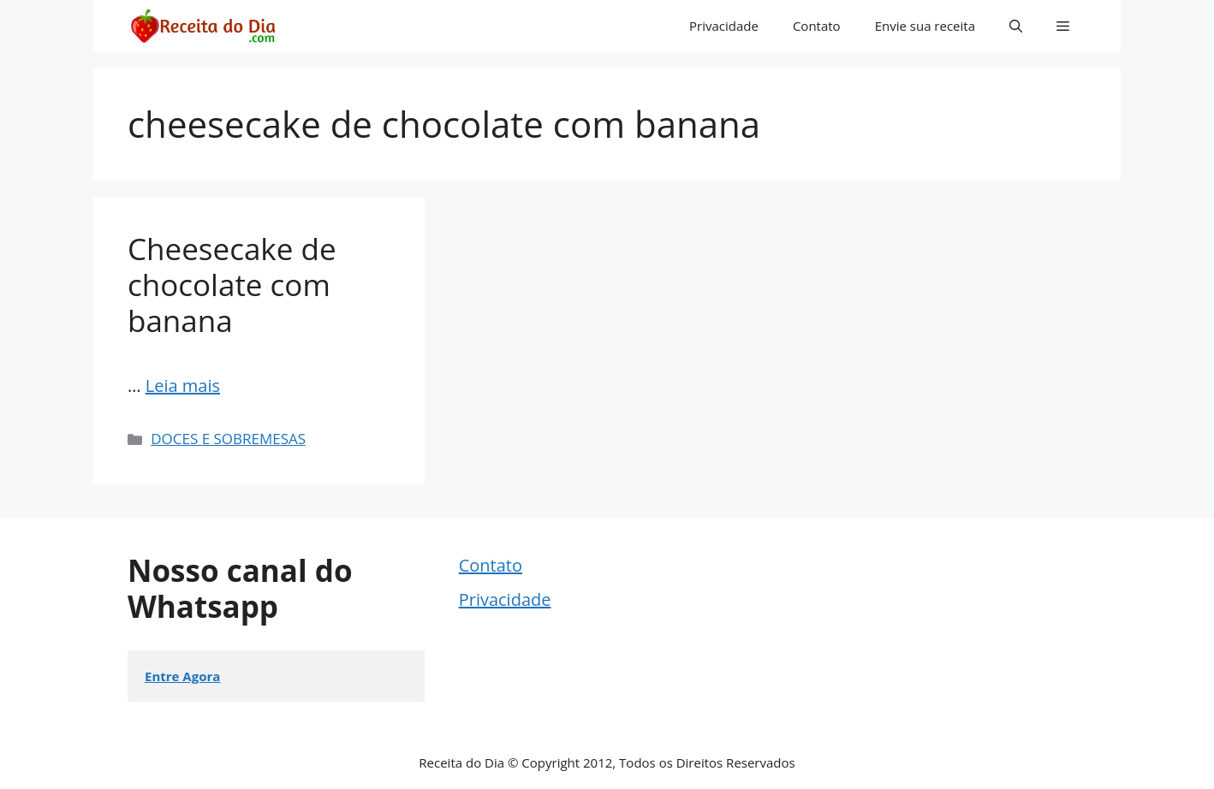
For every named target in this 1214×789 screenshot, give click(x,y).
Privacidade (724, 25)
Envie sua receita (925, 25)
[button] (1015, 25)
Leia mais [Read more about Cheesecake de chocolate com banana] (183, 385)
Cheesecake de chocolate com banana (232, 284)
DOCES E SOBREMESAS (228, 438)
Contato (817, 25)
